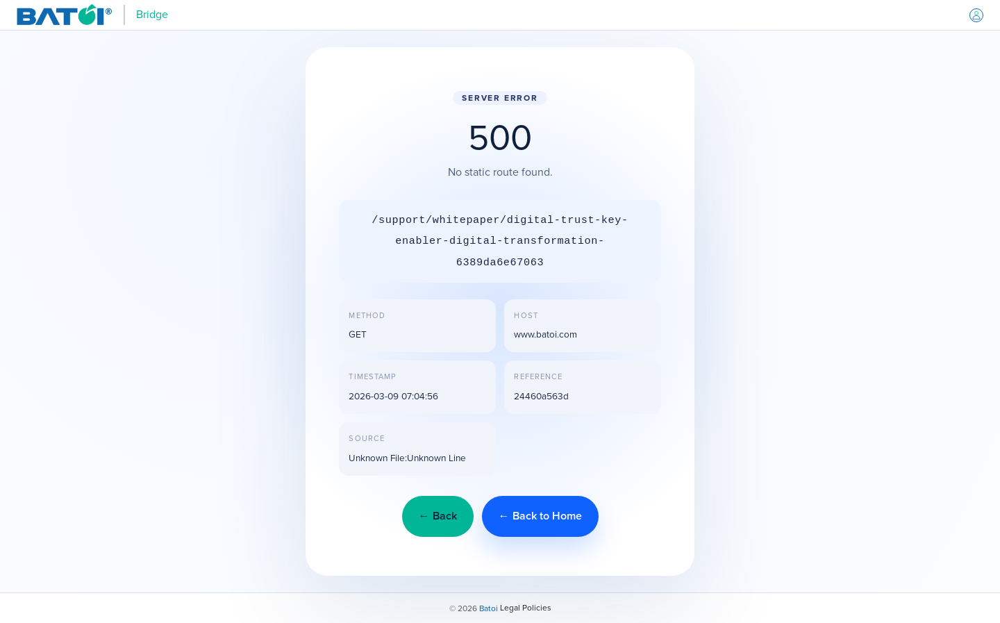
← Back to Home (540, 516)
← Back (438, 516)
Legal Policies (525, 607)
